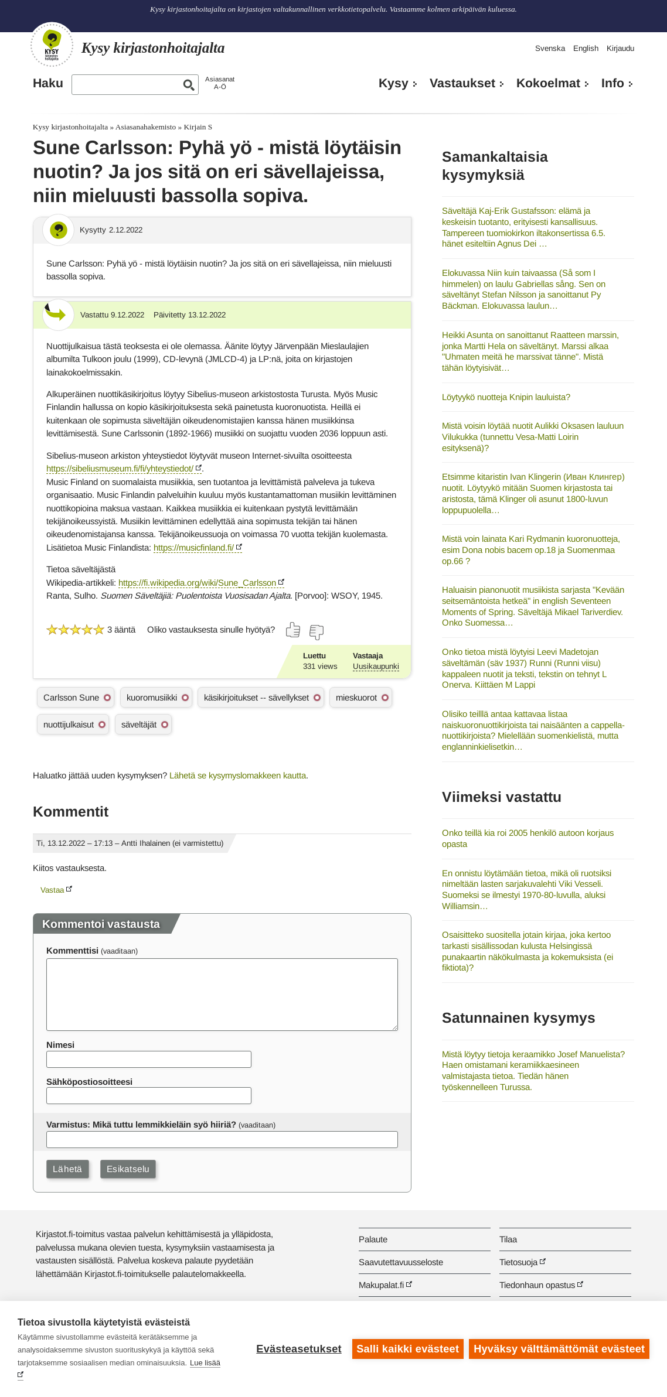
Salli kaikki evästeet (407, 1349)
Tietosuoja (518, 1262)
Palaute (373, 1239)
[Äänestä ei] (316, 632)
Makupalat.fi (381, 1285)
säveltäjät (138, 724)
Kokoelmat (548, 83)
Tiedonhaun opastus (537, 1285)
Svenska (550, 48)
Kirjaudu (620, 48)
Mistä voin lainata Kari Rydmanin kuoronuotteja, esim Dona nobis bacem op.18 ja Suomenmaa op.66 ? (531, 549)
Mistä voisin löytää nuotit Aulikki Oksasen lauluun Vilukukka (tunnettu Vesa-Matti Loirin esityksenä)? (533, 436)
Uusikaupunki (376, 666)
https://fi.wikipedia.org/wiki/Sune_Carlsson (197, 583)
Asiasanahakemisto (145, 126)
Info (612, 83)
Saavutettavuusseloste (401, 1262)
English (585, 48)
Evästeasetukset (298, 1349)
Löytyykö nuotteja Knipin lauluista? (506, 397)
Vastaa (52, 890)
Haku (48, 83)
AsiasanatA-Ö (219, 83)
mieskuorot (356, 697)
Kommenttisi (72, 950)
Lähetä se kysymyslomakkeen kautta (237, 775)
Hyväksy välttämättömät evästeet (559, 1349)
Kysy (394, 83)
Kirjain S (198, 126)
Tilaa (508, 1239)
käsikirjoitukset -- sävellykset (256, 697)
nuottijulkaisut (68, 724)
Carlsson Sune (71, 697)
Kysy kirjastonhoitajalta (70, 126)
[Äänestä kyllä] (293, 629)
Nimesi (60, 1045)
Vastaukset (462, 83)
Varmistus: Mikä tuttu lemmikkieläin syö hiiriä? (141, 1124)
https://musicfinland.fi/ (194, 547)
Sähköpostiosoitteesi (89, 1082)
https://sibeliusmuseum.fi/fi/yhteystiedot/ (119, 468)
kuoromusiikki (152, 697)
